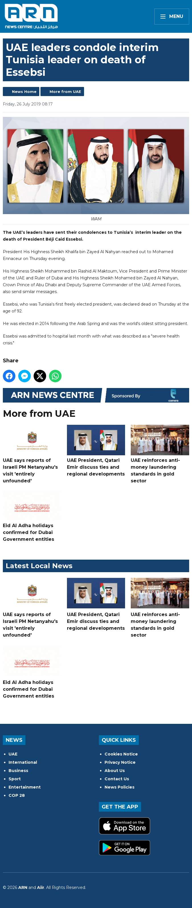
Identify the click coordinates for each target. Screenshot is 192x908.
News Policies (119, 787)
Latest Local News (39, 566)
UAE (13, 754)
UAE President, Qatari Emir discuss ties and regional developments (96, 451)
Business (18, 770)
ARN (22, 887)
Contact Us (117, 778)
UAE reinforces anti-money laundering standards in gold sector (160, 454)
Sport (15, 778)
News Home (24, 91)
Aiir (40, 887)
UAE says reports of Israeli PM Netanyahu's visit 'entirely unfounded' (32, 454)
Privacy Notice (120, 762)
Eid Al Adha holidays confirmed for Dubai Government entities (32, 516)
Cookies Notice (121, 754)
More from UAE (65, 91)
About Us (115, 770)
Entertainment (25, 787)
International (23, 762)
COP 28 (17, 795)
